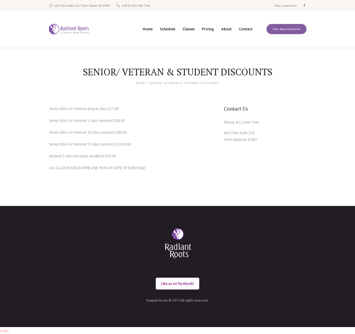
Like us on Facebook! (177, 284)
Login (4, 330)
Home (140, 83)
